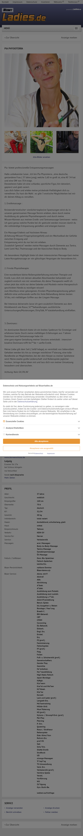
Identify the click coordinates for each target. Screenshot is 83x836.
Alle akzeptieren (41, 441)
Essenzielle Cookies (13, 421)
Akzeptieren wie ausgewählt (41, 448)
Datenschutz (39, 453)
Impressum (51, 453)
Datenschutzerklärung (27, 401)
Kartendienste (11, 434)
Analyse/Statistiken (13, 428)
